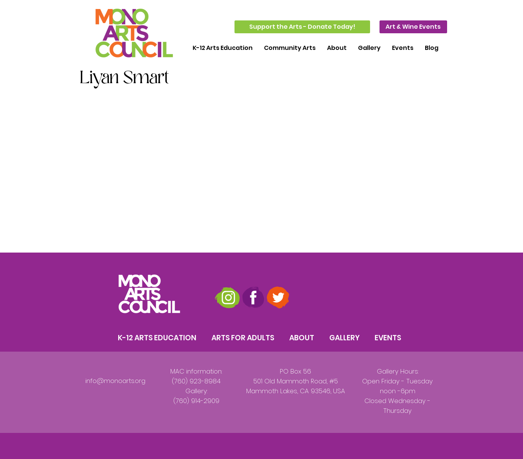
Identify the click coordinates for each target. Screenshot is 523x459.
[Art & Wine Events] (413, 26)
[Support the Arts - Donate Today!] (302, 26)
